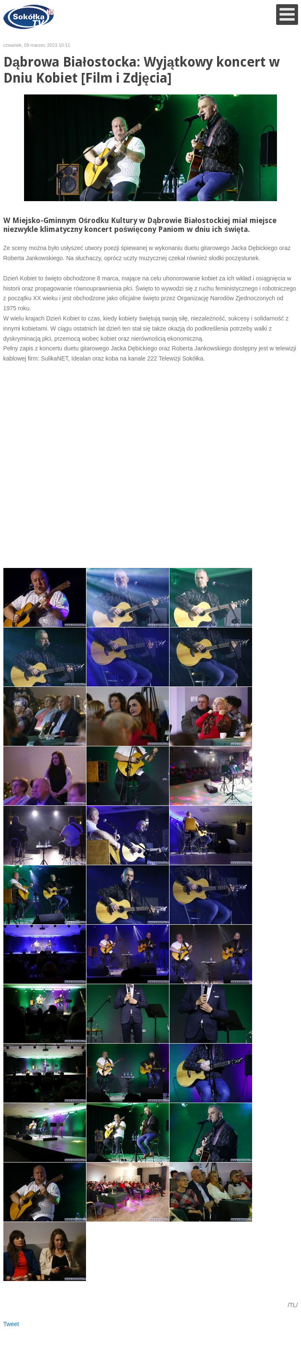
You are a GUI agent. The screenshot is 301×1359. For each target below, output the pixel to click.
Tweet (11, 1324)
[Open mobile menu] (287, 14)
